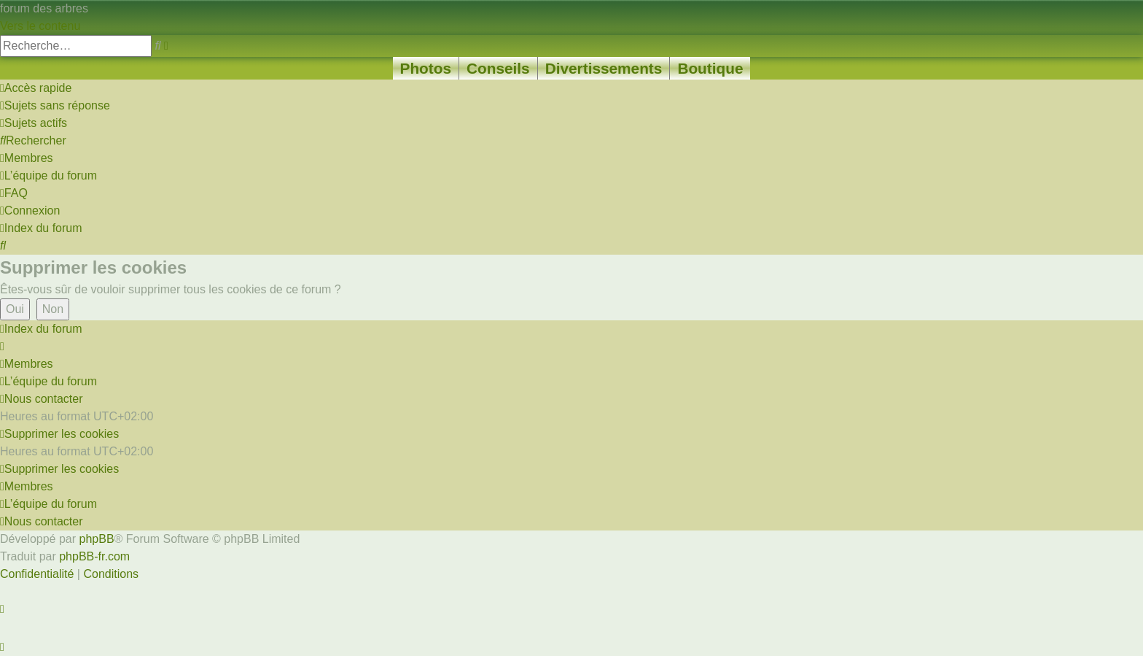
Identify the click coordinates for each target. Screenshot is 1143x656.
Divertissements (604, 68)
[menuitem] (55, 105)
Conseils (498, 68)
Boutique (710, 68)
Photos (425, 68)
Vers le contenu (40, 26)
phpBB (96, 539)
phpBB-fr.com (94, 556)
